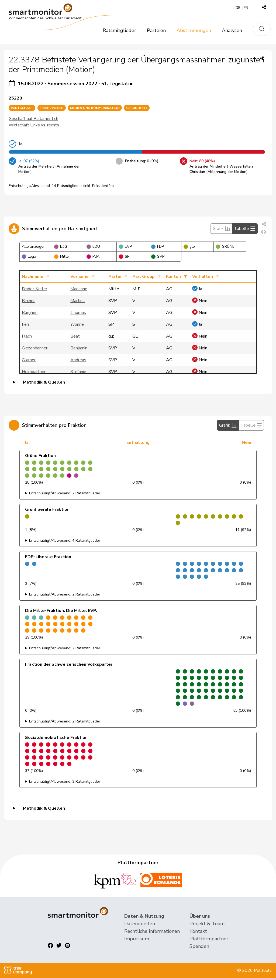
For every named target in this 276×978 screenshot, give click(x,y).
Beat (75, 336)
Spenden (199, 946)
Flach (27, 336)
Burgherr (30, 313)
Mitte (61, 256)
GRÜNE (225, 246)
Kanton (173, 276)
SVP (157, 256)
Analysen (232, 30)
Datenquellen (139, 923)
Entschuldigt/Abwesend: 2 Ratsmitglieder (64, 493)
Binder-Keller (34, 289)
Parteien (156, 30)
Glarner (29, 360)
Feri (25, 324)
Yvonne (77, 324)
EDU (93, 246)
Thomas (78, 313)
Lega (29, 256)
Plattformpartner (208, 939)
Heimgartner (34, 372)
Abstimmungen (194, 30)
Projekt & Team (207, 923)
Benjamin (78, 348)
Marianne (78, 289)
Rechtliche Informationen (152, 931)
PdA (93, 256)
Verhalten (202, 276)
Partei (114, 276)
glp (189, 246)
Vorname (79, 276)
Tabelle (245, 229)
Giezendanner (34, 348)
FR (246, 7)
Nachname (32, 276)
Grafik (221, 229)
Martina (77, 301)
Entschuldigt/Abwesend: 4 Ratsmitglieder (64, 540)
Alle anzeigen (34, 246)
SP (124, 256)
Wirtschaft (19, 125)
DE (238, 7)
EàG (60, 246)
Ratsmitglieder (119, 30)
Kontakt (198, 931)
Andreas (78, 360)
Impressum (136, 939)
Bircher (28, 301)
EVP (125, 246)
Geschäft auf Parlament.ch (33, 119)
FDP (157, 246)
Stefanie (78, 372)
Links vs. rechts (44, 125)
